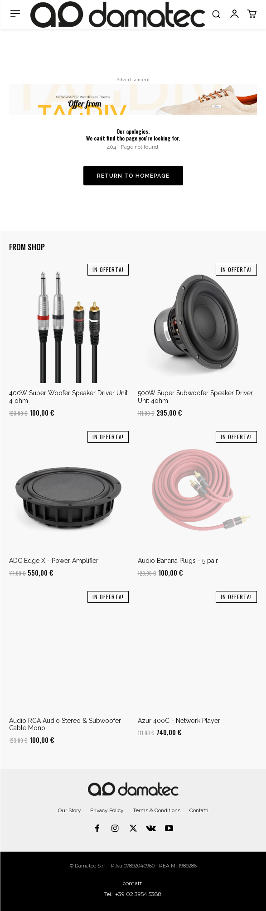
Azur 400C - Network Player (179, 720)
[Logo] (117, 14)
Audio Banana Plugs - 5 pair (178, 560)
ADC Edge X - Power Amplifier (53, 560)
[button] (216, 14)
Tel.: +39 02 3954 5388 (133, 894)
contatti (133, 883)
